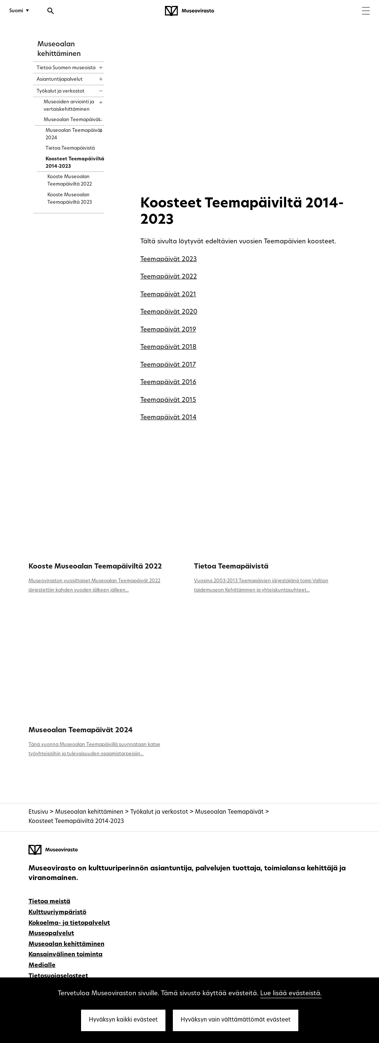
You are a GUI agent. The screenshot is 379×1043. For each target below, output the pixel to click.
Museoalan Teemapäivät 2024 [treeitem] (74, 134)
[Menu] (366, 11)
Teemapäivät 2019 (168, 330)
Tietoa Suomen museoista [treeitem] (66, 68)
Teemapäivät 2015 (168, 400)
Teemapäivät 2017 (168, 365)
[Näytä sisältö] (94, 65)
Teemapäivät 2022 (168, 277)
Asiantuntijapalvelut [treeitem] (60, 79)
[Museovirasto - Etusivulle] (189, 11)
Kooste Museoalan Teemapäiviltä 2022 (95, 566)
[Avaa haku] (50, 12)
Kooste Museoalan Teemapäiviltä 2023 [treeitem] (69, 199)
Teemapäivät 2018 (168, 347)
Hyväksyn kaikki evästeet (123, 1020)
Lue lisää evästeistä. (291, 993)
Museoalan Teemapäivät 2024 (80, 730)
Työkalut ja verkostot (159, 812)
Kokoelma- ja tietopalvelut (69, 923)
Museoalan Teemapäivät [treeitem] (72, 119)
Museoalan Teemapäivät (229, 812)
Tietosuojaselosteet (58, 976)
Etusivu (38, 812)
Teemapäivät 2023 (168, 259)
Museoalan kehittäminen (89, 812)
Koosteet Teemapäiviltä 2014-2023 (76, 821)
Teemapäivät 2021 (168, 294)
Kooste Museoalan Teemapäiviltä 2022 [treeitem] (69, 180)
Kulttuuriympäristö (57, 913)
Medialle (42, 966)
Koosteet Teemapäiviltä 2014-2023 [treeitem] (75, 163)
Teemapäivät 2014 (168, 417)
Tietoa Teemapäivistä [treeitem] (70, 148)
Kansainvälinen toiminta (65, 955)
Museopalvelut (51, 934)
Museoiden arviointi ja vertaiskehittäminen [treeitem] (69, 106)
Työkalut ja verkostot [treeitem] (60, 91)
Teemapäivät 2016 (168, 382)
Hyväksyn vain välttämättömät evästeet (236, 1020)
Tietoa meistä (49, 902)
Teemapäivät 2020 (168, 312)
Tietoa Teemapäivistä (231, 566)
